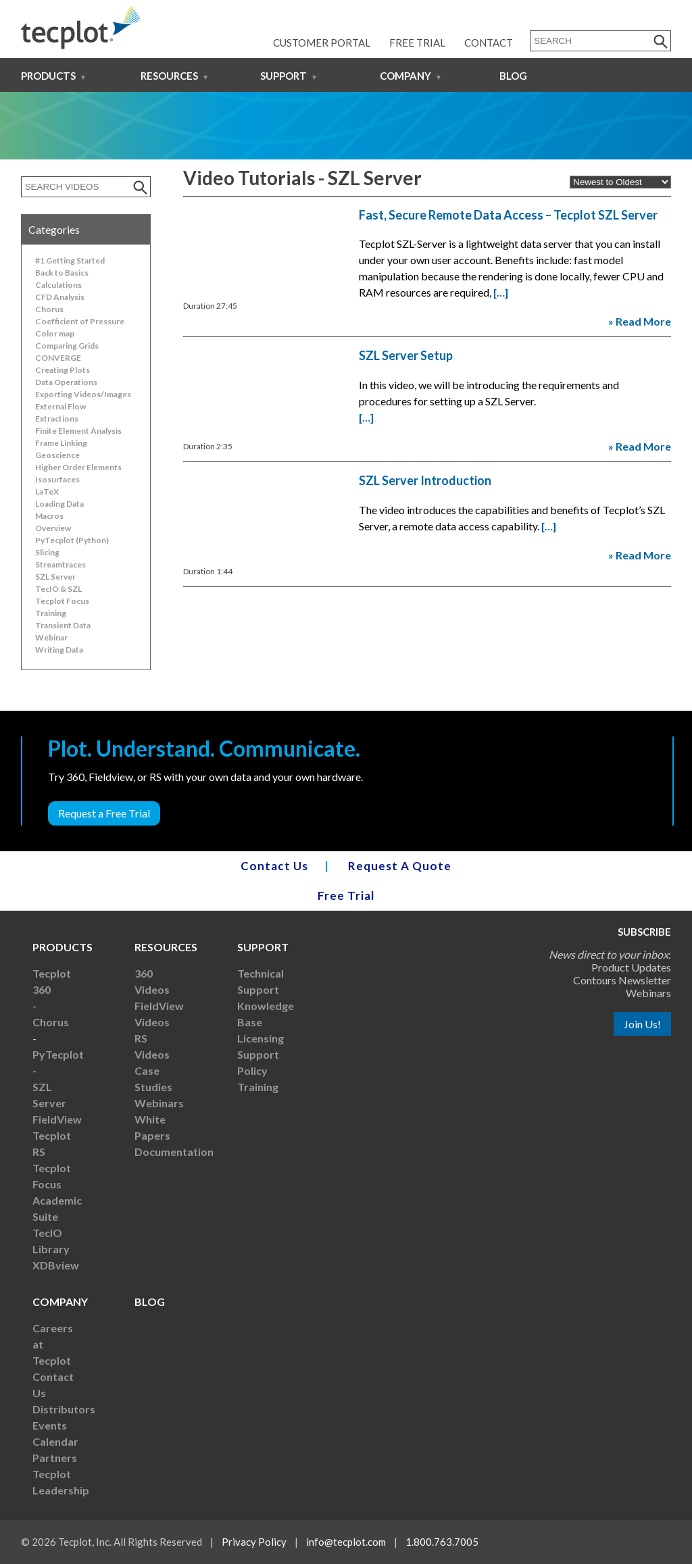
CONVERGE (58, 358)
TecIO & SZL (58, 589)
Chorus (49, 309)
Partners (54, 1457)
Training (50, 613)
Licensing (260, 1038)
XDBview (55, 1265)
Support (283, 76)
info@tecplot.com (346, 1542)
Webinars (159, 1102)
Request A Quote (399, 866)
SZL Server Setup (406, 355)
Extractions (56, 418)
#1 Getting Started (70, 260)
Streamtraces (60, 564)
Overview (53, 528)
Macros (49, 516)
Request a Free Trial (104, 813)
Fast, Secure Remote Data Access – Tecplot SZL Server (508, 214)
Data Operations (66, 382)
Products (48, 76)
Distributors (63, 1409)
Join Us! (642, 1023)
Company (405, 76)
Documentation (174, 1151)
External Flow (60, 406)
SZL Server (55, 577)
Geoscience (57, 455)
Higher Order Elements (78, 467)
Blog (513, 76)
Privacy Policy (254, 1542)
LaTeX (47, 491)
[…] (500, 292)
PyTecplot (58, 1054)
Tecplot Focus (62, 601)
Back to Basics (62, 273)
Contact (488, 42)
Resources (169, 76)
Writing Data (59, 650)
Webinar (51, 637)
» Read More (639, 321)
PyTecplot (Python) (72, 540)
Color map (54, 333)
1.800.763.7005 (441, 1542)
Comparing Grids (67, 345)
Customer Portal (321, 42)
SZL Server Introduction (425, 480)
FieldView (57, 1119)
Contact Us (274, 866)
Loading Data (59, 504)
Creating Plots (62, 370)
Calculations (58, 285)
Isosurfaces (57, 479)
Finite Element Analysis (78, 431)
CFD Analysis (59, 297)
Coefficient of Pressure (79, 321)
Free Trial (417, 42)
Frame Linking (61, 443)
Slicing (47, 552)
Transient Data (63, 625)
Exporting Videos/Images (83, 394)
